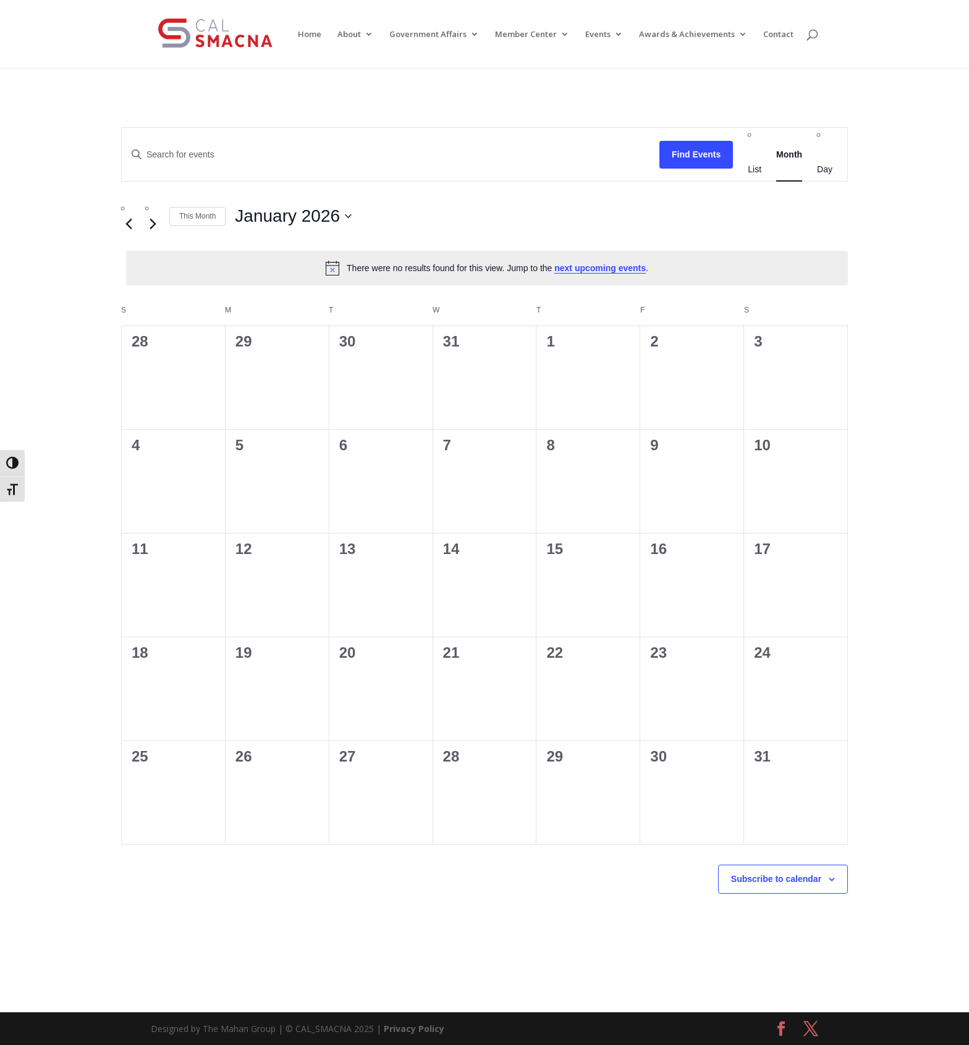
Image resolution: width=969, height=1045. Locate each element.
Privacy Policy (414, 1029)
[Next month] (152, 223)
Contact (778, 35)
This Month (197, 216)
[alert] (487, 268)
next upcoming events (600, 268)
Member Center (526, 35)
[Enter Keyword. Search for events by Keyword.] (390, 154)
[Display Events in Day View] (824, 169)
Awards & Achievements (687, 35)
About (349, 35)
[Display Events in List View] (754, 169)
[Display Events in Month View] (789, 154)
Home (309, 35)
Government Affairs (428, 35)
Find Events (696, 154)
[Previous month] (128, 223)
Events (598, 35)
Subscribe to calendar (776, 879)
